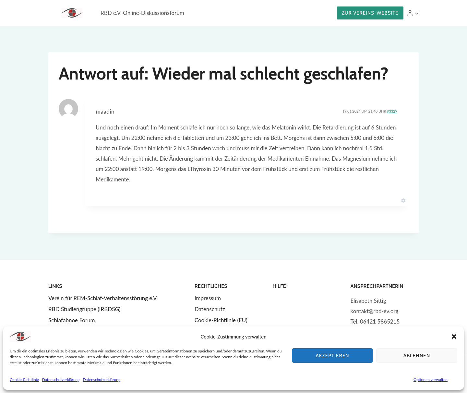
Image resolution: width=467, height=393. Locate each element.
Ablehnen (416, 356)
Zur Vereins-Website (370, 13)
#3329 (392, 111)
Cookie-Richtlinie (24, 379)
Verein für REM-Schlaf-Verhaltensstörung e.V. (103, 298)
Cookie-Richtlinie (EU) (221, 320)
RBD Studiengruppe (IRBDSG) (84, 309)
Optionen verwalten (430, 379)
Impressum (208, 298)
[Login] (413, 13)
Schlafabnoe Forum (71, 320)
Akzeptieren (332, 356)
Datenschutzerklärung (61, 379)
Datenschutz (210, 309)
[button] (454, 336)
